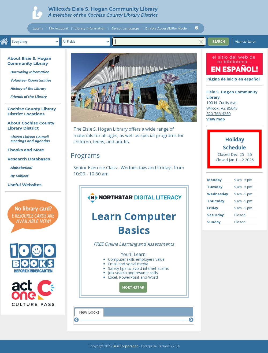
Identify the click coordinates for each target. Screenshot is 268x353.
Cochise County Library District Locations (32, 111)
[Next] (191, 320)
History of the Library (28, 89)
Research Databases (29, 158)
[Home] (4, 41)
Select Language (125, 28)
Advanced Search (245, 41)
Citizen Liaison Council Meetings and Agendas (30, 139)
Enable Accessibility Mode (166, 28)
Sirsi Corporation (126, 346)
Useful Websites (25, 184)
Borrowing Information (30, 72)
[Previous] (76, 320)
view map (215, 119)
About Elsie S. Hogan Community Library (29, 61)
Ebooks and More (26, 149)
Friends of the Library (28, 97)
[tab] (89, 312)
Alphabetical (21, 168)
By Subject (19, 176)
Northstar (133, 287)
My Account (58, 28)
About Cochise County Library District (31, 125)
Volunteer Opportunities (30, 80)
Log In (38, 28)
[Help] (196, 28)
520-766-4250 (218, 113)
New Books (89, 312)
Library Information (90, 28)
